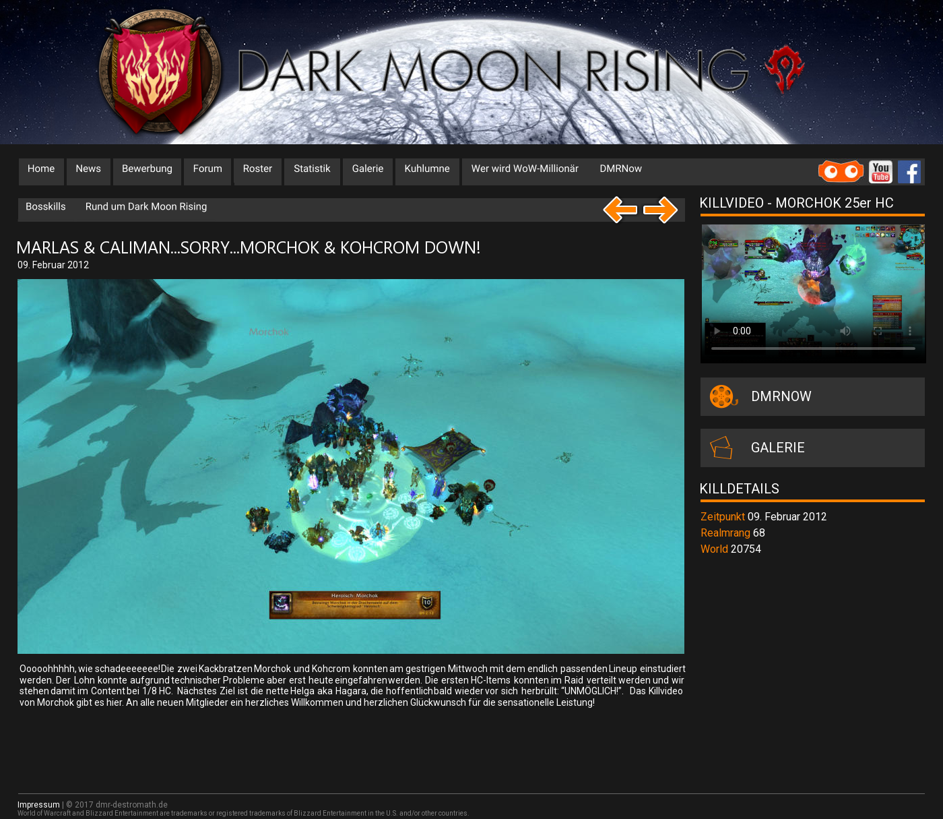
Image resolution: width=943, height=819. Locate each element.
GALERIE (778, 447)
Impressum (39, 805)
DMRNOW (781, 396)
